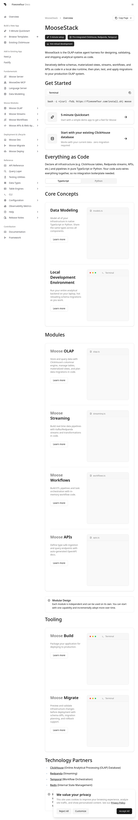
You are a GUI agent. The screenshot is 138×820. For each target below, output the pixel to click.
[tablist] (53, 92)
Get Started (58, 83)
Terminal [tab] (53, 92)
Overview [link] (68, 17)
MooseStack (51, 17)
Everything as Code (67, 156)
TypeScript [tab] (63, 180)
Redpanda (56, 773)
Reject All (64, 811)
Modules (55, 334)
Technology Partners (68, 760)
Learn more (59, 239)
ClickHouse (57, 767)
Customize (80, 811)
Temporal (56, 779)
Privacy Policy (118, 802)
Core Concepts (61, 193)
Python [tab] (98, 180)
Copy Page (123, 18)
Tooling (53, 619)
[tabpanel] (89, 186)
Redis (53, 785)
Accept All (124, 811)
